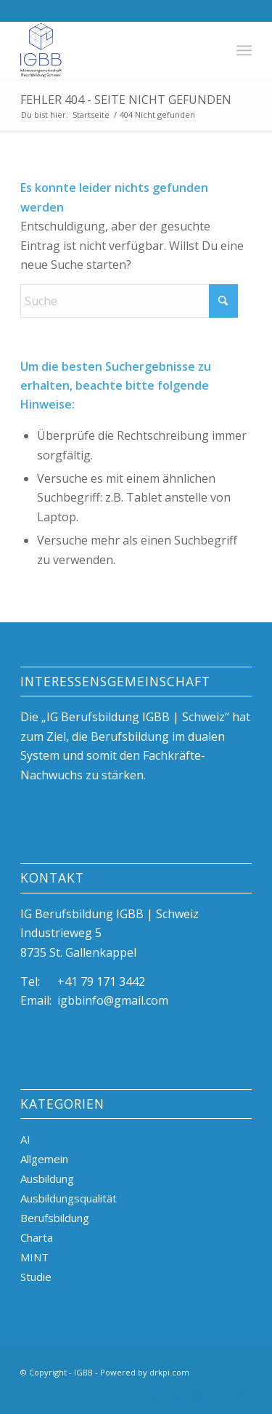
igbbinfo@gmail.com (112, 1000)
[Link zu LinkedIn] (154, 1396)
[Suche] (129, 301)
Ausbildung (47, 1178)
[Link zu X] (175, 1396)
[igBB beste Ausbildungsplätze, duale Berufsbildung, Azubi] (112, 50)
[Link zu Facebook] (219, 1396)
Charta (36, 1237)
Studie (35, 1276)
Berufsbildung (54, 1217)
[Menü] (244, 50)
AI (25, 1139)
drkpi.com (169, 1372)
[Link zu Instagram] (197, 1396)
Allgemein (44, 1159)
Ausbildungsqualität (68, 1198)
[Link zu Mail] (241, 1396)
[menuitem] (244, 50)
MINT (34, 1257)
